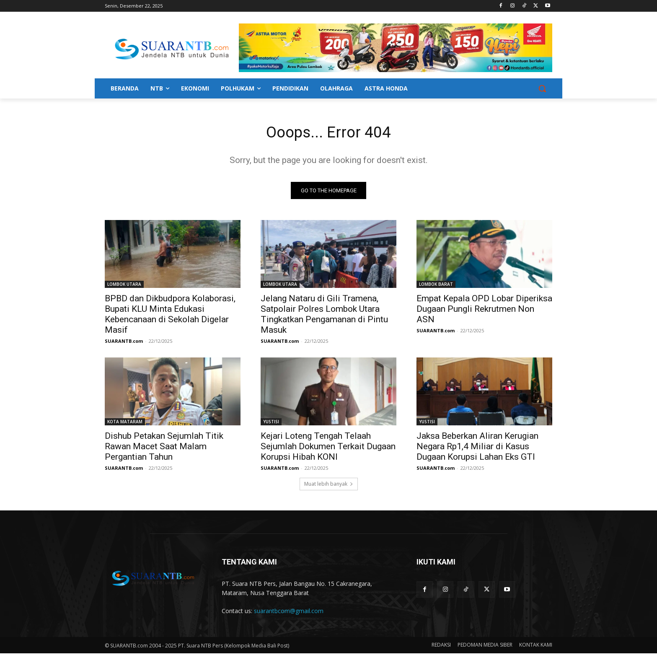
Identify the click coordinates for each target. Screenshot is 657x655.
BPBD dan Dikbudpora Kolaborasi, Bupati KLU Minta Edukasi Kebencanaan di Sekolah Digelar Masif (170, 316)
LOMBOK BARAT (436, 286)
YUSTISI (271, 423)
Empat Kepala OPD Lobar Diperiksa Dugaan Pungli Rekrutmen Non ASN (484, 310)
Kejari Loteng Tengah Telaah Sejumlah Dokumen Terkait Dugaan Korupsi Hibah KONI (328, 447)
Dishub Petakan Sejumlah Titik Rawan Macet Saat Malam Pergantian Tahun (164, 447)
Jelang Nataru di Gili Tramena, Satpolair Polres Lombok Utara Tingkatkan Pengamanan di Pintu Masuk (324, 316)
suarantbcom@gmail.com (288, 613)
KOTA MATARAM (124, 423)
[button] (542, 88)
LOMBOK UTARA (124, 286)
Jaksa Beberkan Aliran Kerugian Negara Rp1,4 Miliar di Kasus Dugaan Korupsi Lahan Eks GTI (477, 447)
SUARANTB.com (124, 342)
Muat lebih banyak (328, 485)
